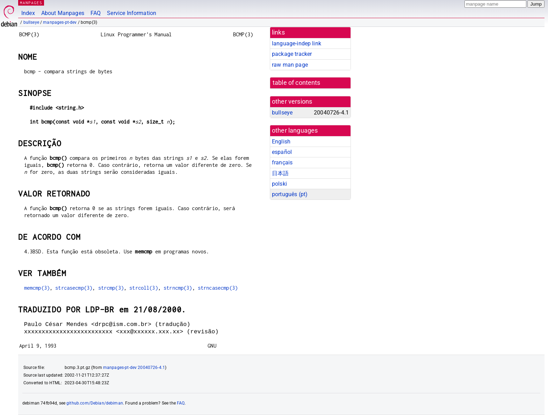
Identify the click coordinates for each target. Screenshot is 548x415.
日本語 (280, 173)
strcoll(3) (143, 288)
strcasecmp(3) (73, 288)
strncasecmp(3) (218, 288)
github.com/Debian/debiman (94, 403)
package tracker (292, 54)
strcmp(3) (111, 288)
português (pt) (290, 194)
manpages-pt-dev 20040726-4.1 (134, 367)
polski (279, 183)
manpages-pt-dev (60, 22)
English (281, 141)
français (282, 162)
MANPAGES (31, 2)
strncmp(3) (178, 288)
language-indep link (296, 43)
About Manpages (62, 13)
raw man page (290, 64)
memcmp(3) (37, 288)
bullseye (31, 22)
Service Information (131, 13)
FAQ (96, 13)
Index (28, 13)
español (282, 152)
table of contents (296, 82)
